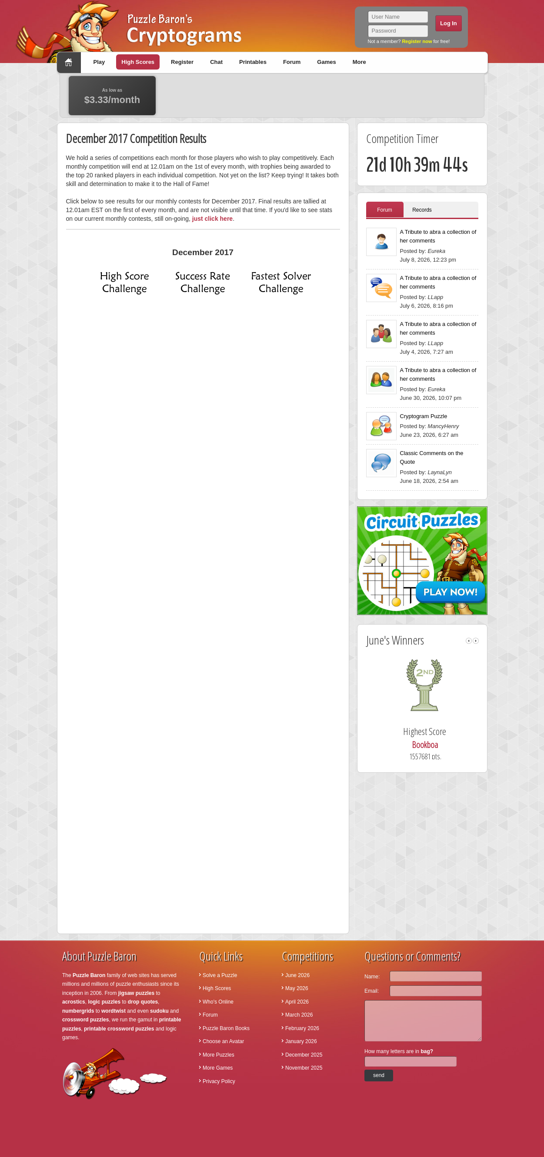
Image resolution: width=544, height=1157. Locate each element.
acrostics (73, 1002)
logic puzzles (104, 1002)
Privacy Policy (219, 1081)
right (476, 641)
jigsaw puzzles (136, 993)
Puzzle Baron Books (226, 1028)
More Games (218, 1068)
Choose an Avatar (223, 1041)
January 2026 (301, 1041)
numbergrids (78, 1011)
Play (99, 62)
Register (182, 62)
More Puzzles (218, 1055)
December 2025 (303, 1055)
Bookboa (437, 745)
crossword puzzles (85, 1020)
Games (326, 62)
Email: (371, 991)
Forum (291, 62)
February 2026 (302, 1028)
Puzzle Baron (89, 975)
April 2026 (297, 1002)
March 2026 (299, 1015)
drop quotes (143, 1002)
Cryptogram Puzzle (423, 416)
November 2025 (303, 1068)
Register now (417, 41)
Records (422, 210)
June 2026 (297, 975)
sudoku (159, 1011)
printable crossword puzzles (119, 1029)
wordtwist (113, 1011)
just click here (212, 218)
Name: (372, 977)
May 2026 (296, 988)
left (469, 641)
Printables (253, 62)
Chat (216, 62)
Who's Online (218, 1002)
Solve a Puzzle (220, 975)
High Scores (137, 62)
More (359, 62)
